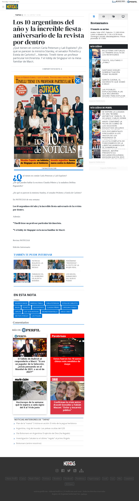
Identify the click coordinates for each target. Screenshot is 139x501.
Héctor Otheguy (21, 316)
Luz (112, 479)
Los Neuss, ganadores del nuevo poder (71, 277)
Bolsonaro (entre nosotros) (28, 443)
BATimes (69, 484)
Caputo (18, 312)
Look (105, 479)
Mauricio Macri (21, 303)
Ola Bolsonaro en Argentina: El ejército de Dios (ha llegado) (43, 433)
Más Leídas (96, 46)
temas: (17, 300)
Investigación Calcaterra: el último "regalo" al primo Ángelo (43, 438)
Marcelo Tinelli (36, 303)
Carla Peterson (52, 303)
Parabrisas (80, 479)
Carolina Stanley (70, 307)
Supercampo (93, 479)
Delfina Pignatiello (50, 312)
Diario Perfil (11, 479)
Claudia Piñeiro (53, 307)
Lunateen (129, 479)
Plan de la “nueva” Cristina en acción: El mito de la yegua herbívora (46, 423)
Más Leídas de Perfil (101, 107)
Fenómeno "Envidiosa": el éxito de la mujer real (72, 264)
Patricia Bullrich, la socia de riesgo (37, 264)
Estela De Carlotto (70, 303)
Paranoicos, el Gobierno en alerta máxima (38, 277)
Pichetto (26, 307)
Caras (22, 479)
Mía (119, 479)
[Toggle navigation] (4, 6)
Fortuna (46, 479)
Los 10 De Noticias (31, 312)
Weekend (68, 479)
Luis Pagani (36, 316)
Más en (26, 330)
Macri (17, 307)
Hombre (56, 479)
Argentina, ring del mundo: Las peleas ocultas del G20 (40, 428)
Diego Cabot (66, 312)
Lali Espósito (38, 307)
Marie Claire (34, 479)
